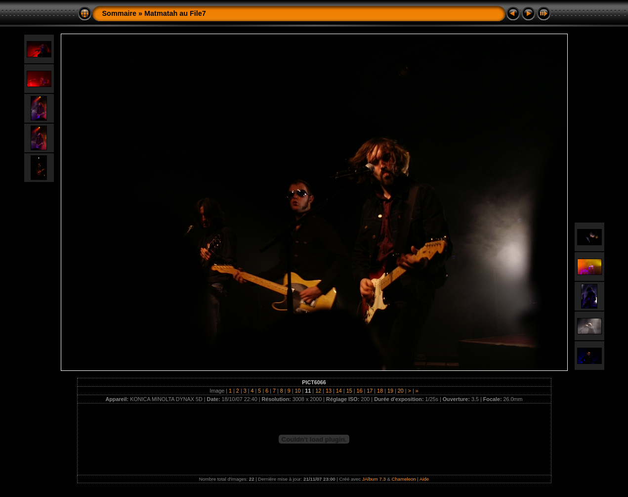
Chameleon (404, 479)
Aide (424, 479)
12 (318, 391)
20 (400, 391)
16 (359, 391)
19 (390, 391)
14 (339, 391)
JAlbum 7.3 (374, 479)
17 (369, 391)
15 (349, 391)
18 (380, 391)
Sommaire (119, 13)
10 (297, 391)
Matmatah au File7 (175, 13)
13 (328, 391)
